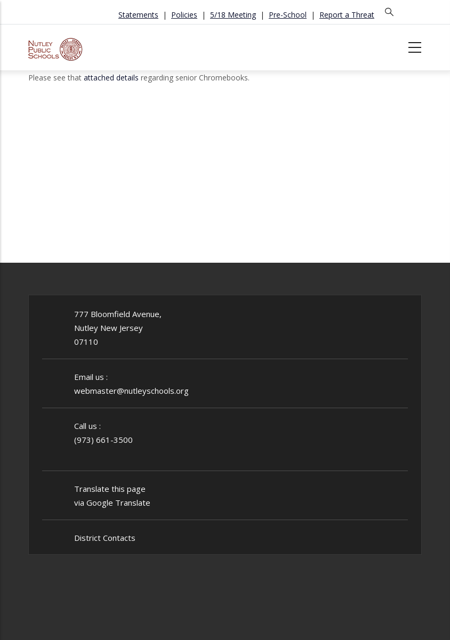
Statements (138, 15)
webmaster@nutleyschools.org (131, 390)
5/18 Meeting (233, 15)
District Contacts (104, 537)
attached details (111, 77)
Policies (184, 15)
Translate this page (110, 488)
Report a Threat (346, 15)
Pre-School (288, 15)
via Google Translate (112, 502)
